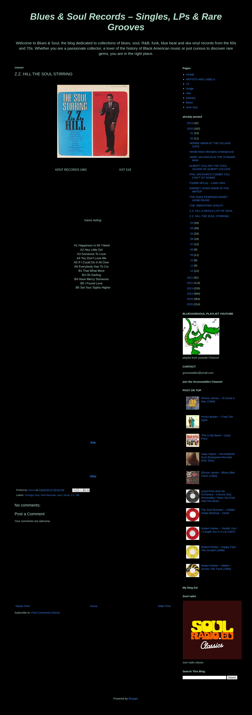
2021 (190, 277)
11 (192, 265)
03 (192, 222)
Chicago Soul (32, 495)
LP (187, 83)
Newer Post (23, 606)
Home (93, 606)
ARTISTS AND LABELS (200, 79)
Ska (188, 93)
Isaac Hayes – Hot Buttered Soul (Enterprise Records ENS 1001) (218, 457)
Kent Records (48, 495)
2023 (190, 288)
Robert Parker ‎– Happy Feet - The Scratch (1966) (219, 548)
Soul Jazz (192, 107)
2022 (190, 282)
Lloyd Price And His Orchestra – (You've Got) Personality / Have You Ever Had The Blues (218, 496)
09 (192, 254)
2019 (190, 123)
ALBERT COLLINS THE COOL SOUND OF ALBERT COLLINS (210, 167)
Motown (191, 97)
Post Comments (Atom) (45, 612)
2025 (190, 298)
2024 (190, 293)
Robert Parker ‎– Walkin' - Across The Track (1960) (216, 567)
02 (192, 138)
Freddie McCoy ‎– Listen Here (207, 182)
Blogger (133, 698)
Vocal (66, 495)
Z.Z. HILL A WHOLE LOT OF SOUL (211, 210)
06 (192, 238)
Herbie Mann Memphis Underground (212, 151)
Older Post (164, 606)
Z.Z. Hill (75, 495)
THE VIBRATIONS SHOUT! (206, 205)
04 (192, 228)
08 (192, 249)
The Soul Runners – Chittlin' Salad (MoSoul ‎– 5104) (218, 511)
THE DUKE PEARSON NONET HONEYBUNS (209, 198)
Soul (59, 495)
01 (192, 133)
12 (192, 270)
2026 (190, 304)
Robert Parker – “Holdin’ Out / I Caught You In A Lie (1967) (219, 530)
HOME (190, 74)
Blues (189, 102)
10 (192, 260)
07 (192, 244)
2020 (190, 128)
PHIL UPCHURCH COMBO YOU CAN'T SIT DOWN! (210, 176)
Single (190, 88)
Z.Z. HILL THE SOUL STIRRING (209, 216)
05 (192, 233)
